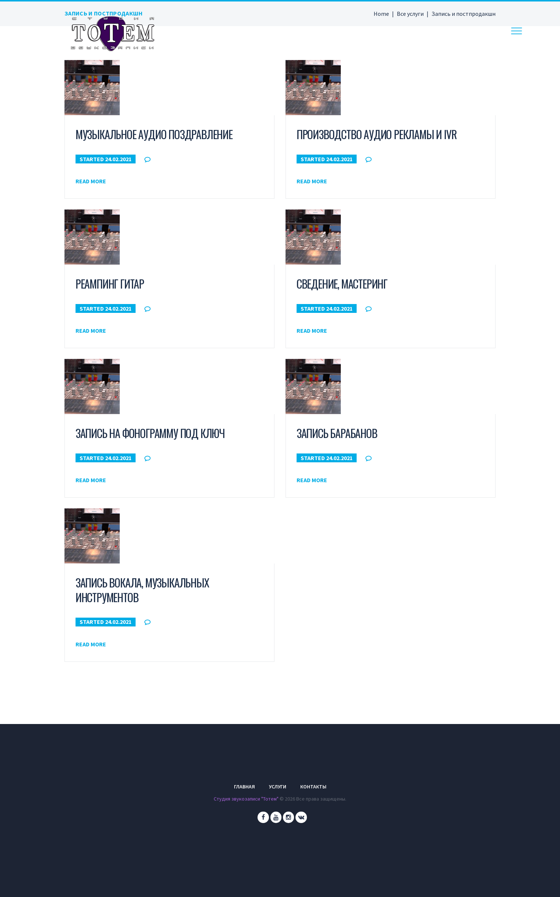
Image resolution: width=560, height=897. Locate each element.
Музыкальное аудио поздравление (154, 134)
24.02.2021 (118, 158)
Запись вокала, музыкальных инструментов (142, 589)
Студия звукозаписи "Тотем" (246, 798)
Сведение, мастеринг (342, 283)
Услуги (277, 786)
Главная (244, 786)
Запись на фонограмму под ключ (150, 433)
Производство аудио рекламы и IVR (377, 134)
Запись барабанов (337, 433)
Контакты (313, 786)
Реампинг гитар (110, 283)
